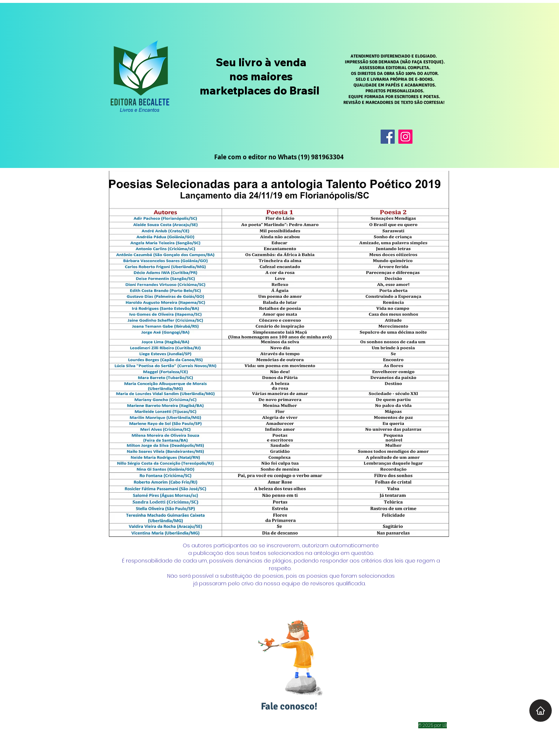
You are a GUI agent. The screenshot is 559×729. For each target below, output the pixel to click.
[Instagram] (405, 137)
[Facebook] (388, 137)
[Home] (540, 710)
